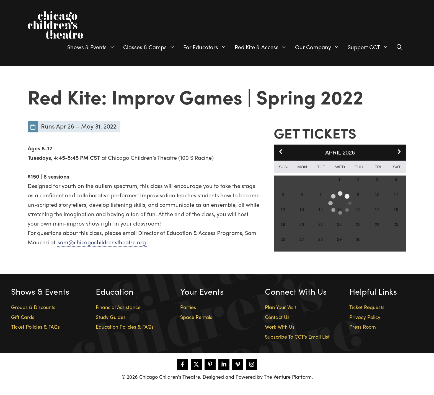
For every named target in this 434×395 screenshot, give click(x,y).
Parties (188, 307)
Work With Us (279, 326)
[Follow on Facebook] (182, 364)
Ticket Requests (366, 307)
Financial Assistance (118, 307)
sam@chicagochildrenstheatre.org (102, 242)
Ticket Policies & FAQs (35, 326)
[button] (399, 152)
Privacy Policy (364, 316)
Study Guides (111, 316)
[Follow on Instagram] (251, 364)
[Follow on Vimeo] (237, 364)
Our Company (319, 47)
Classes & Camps (151, 47)
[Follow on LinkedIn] (223, 364)
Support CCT (370, 47)
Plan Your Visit (280, 307)
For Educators (207, 47)
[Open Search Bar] (399, 47)
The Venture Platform (288, 376)
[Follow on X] (196, 364)
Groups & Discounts (33, 307)
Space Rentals (196, 316)
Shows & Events (93, 47)
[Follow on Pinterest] (210, 364)
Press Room (362, 326)
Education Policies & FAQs (125, 326)
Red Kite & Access (263, 47)
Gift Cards (22, 316)
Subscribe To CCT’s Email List (297, 336)
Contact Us (277, 316)
